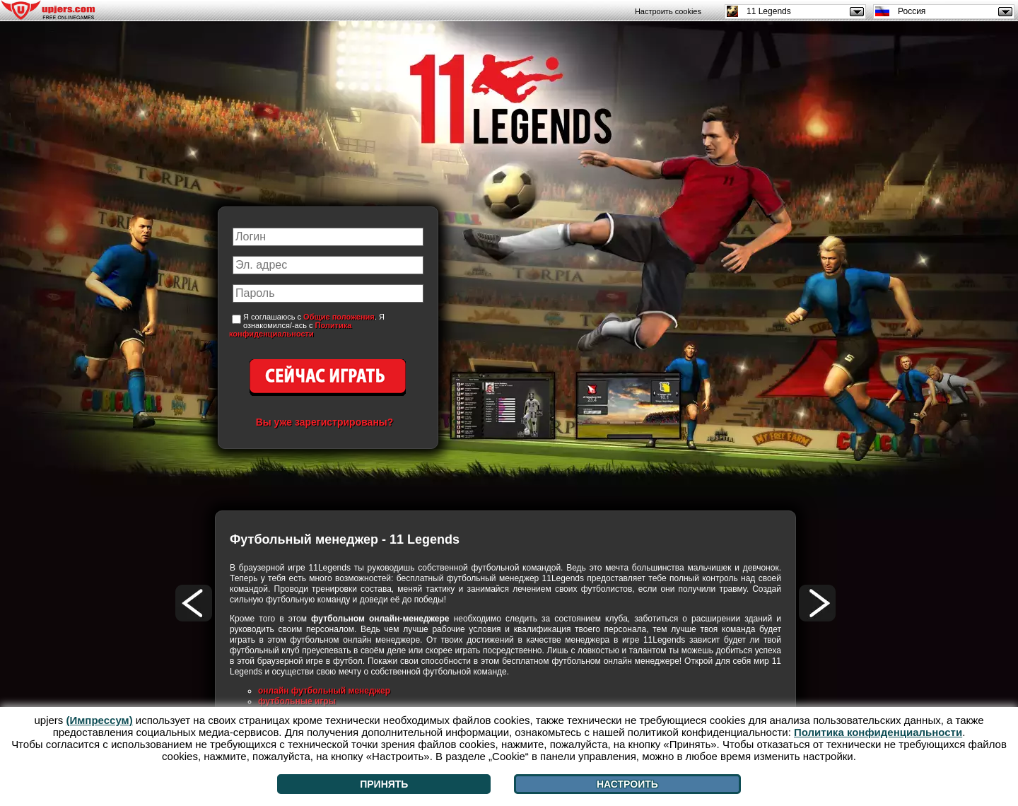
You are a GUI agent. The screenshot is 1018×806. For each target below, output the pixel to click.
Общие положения (339, 317)
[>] (817, 603)
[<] (193, 603)
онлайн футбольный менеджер (324, 691)
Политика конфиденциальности (290, 329)
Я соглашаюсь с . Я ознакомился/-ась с (307, 325)
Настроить (627, 784)
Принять (384, 784)
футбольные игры (297, 701)
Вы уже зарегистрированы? (325, 422)
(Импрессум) (99, 720)
